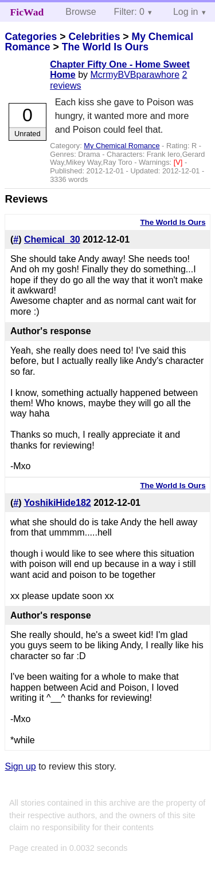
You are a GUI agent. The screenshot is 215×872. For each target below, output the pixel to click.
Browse (80, 12)
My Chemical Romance (121, 145)
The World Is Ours (105, 47)
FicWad (27, 12)
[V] (179, 162)
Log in (185, 12)
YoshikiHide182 (57, 503)
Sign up (20, 766)
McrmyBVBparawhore (134, 75)
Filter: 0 (129, 12)
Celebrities (94, 36)
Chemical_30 (52, 239)
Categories (31, 36)
